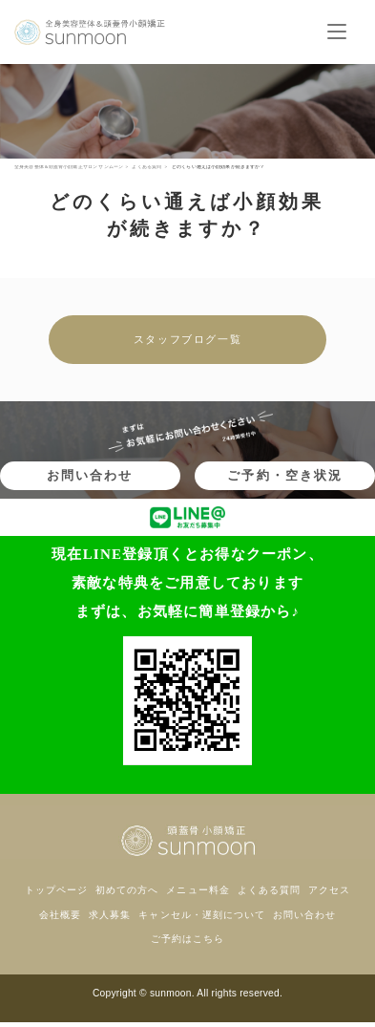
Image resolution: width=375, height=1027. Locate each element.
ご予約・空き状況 (285, 475)
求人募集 (110, 914)
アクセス (329, 890)
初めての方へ (126, 890)
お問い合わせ (90, 475)
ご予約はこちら (187, 938)
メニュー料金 (197, 890)
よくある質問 (269, 890)
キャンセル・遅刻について (201, 914)
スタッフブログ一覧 (187, 339)
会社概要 (60, 914)
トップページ (56, 890)
